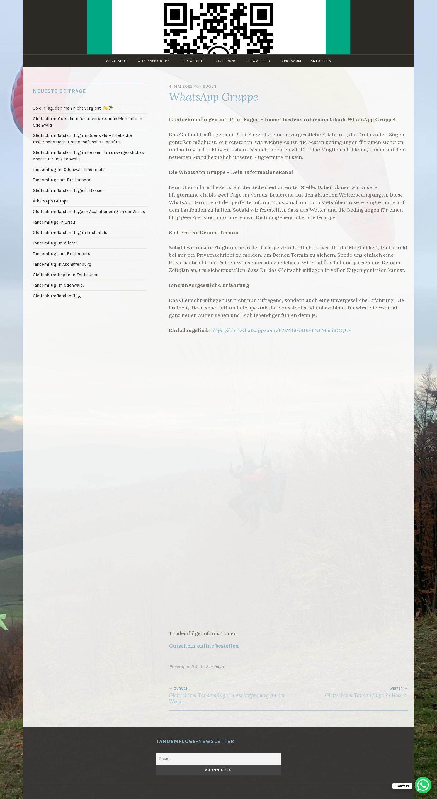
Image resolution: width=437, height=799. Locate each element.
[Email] (218, 759)
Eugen (209, 86)
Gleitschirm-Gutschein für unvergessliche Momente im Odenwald (88, 122)
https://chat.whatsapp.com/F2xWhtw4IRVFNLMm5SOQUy (281, 330)
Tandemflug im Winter (55, 243)
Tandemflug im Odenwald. (58, 285)
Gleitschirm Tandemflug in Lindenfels (70, 232)
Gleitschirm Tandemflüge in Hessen (348, 692)
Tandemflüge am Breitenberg (62, 179)
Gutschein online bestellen (204, 646)
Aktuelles (321, 61)
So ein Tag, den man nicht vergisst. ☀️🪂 (73, 108)
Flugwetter (258, 61)
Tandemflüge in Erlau (54, 222)
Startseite (117, 61)
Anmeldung (226, 61)
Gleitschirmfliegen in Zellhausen (65, 274)
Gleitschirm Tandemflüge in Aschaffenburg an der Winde (228, 695)
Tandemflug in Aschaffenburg (62, 264)
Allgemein (215, 666)
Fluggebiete (193, 61)
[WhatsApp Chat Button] (423, 785)
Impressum (290, 61)
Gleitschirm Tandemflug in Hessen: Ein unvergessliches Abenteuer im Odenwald (88, 155)
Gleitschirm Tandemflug (57, 295)
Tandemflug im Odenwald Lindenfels (69, 169)
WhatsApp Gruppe (154, 61)
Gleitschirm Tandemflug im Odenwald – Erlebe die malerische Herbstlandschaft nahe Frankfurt (82, 138)
